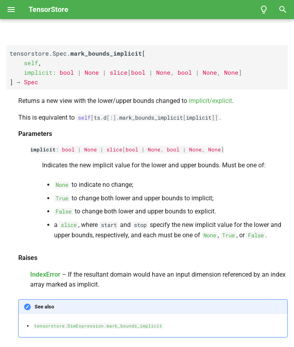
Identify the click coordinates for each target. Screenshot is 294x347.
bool (68, 149)
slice (114, 149)
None (90, 149)
